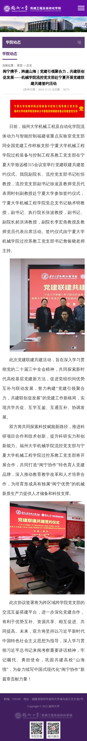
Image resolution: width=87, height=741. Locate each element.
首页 (20, 65)
